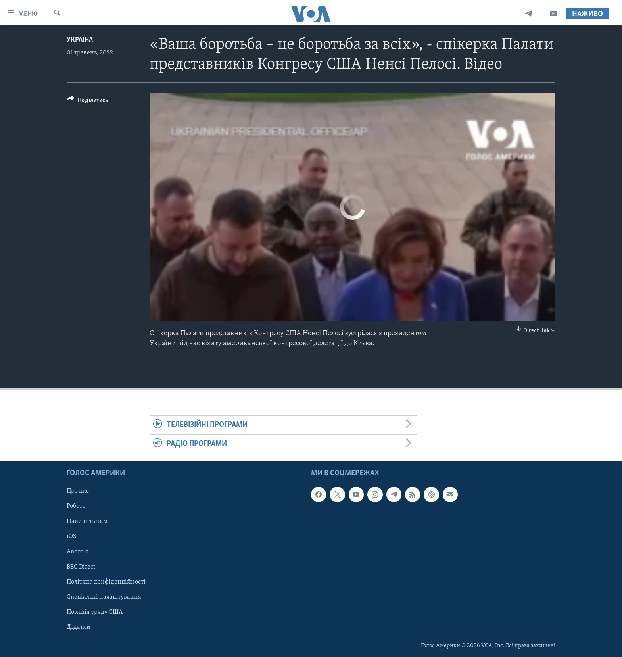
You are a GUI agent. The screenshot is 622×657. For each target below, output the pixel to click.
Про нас (78, 491)
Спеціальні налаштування (104, 597)
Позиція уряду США (95, 612)
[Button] (87, 101)
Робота (76, 506)
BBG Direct (81, 567)
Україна (80, 40)
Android (78, 551)
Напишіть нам (87, 521)
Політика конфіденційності (106, 582)
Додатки (78, 627)
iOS (72, 536)
